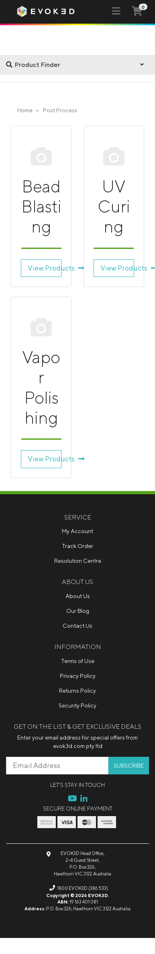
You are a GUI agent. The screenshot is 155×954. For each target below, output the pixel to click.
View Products (44, 268)
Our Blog (77, 611)
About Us (77, 596)
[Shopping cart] (136, 11)
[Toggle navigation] (116, 11)
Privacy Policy (78, 676)
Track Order (77, 546)
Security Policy (77, 705)
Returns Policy (77, 690)
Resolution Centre (77, 561)
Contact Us (77, 626)
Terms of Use (77, 661)
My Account (77, 531)
